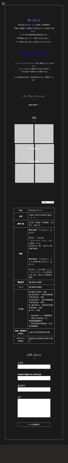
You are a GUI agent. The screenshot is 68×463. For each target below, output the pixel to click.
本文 (19, 397)
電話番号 (22, 386)
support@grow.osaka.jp (30, 374)
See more (34, 105)
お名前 (21, 363)
